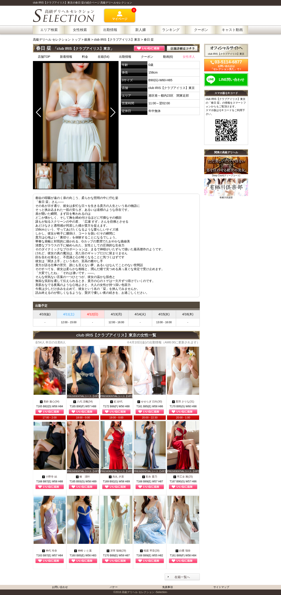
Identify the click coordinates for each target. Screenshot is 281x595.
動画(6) (168, 56)
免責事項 (167, 587)
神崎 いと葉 (83, 550)
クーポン (147, 56)
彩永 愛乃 (149, 476)
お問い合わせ (60, 587)
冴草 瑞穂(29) (116, 550)
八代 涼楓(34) (83, 401)
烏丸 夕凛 (116, 476)
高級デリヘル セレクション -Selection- (145, 592)
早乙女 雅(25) (183, 476)
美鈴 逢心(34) (49, 401)
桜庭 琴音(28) (150, 550)
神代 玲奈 (49, 550)
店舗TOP (44, 56)
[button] (113, 112)
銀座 (87, 39)
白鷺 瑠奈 (183, 550)
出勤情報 (125, 56)
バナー (114, 587)
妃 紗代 (116, 401)
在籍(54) (103, 56)
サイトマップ (221, 587)
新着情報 (66, 56)
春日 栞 (149, 39)
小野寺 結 (49, 476)
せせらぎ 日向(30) (149, 401)
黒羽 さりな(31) (183, 401)
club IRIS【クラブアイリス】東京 (117, 39)
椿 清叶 (83, 476)
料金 (85, 56)
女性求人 (189, 56)
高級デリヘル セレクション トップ (57, 39)
